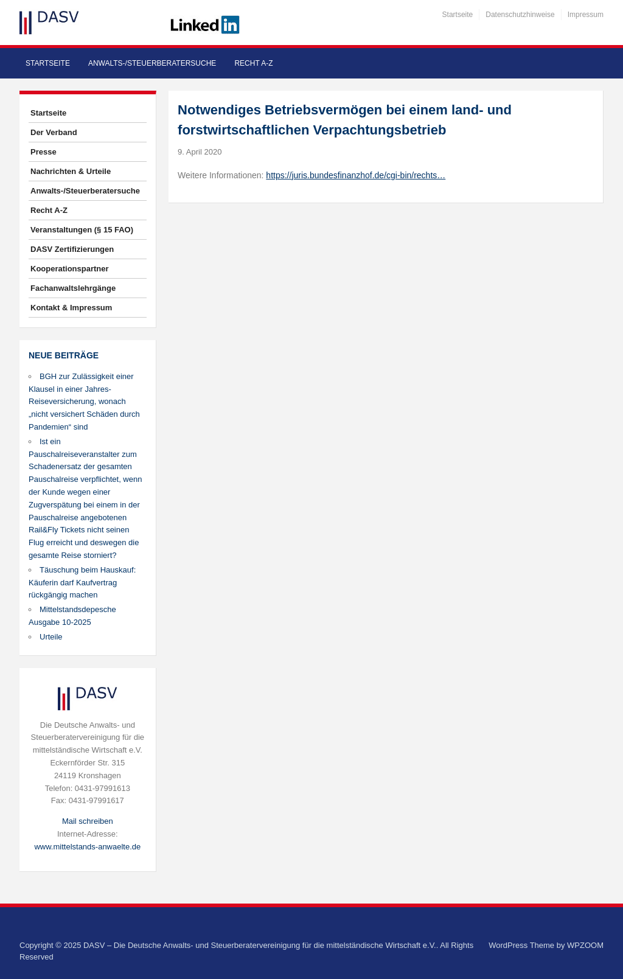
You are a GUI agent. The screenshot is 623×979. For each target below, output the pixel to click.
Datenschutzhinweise (520, 14)
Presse (43, 151)
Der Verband (53, 132)
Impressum (586, 14)
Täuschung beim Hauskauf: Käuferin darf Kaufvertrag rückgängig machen (82, 582)
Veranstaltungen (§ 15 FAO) (81, 229)
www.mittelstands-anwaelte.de (87, 846)
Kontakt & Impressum (71, 307)
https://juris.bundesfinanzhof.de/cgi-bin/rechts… (355, 175)
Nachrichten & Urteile (70, 171)
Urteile (51, 636)
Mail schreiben (87, 821)
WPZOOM (585, 945)
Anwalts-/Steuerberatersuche (152, 63)
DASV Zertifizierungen (72, 249)
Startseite (457, 14)
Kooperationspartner (69, 268)
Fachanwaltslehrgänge (73, 288)
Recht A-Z (253, 63)
